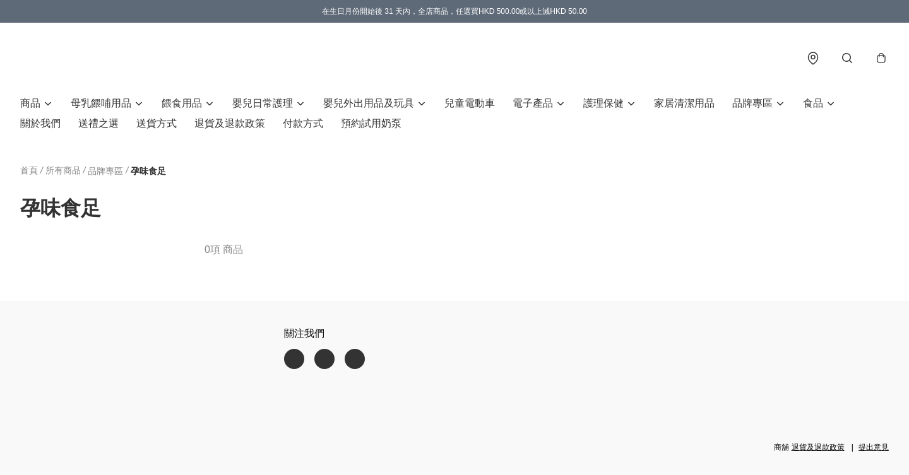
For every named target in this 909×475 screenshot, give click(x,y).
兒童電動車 (469, 103)
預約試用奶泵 (371, 123)
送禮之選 (98, 123)
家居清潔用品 (684, 103)
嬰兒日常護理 (262, 103)
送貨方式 (156, 123)
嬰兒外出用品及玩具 (368, 103)
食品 (813, 103)
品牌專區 (752, 103)
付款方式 (303, 123)
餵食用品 (182, 103)
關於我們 (40, 123)
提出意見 (873, 447)
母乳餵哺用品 (101, 103)
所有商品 (63, 170)
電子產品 (533, 103)
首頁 (29, 170)
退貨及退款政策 (229, 123)
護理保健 (603, 103)
